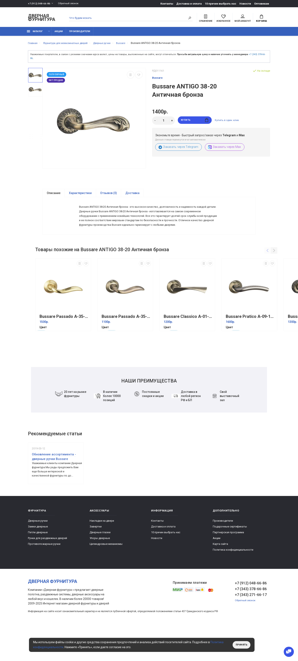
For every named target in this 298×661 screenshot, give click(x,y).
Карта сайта (220, 575)
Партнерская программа (228, 564)
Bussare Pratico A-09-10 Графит (250, 340)
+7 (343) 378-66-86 (251, 620)
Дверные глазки (100, 564)
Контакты (166, 3)
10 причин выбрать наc (220, 3)
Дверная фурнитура (41, 18)
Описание (53, 195)
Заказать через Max (224, 149)
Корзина (261, 19)
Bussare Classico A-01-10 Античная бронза (188, 340)
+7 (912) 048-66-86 (39, 3)
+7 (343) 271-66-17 (251, 626)
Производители (79, 33)
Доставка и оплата (189, 3)
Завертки (96, 558)
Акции (59, 33)
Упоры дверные (100, 569)
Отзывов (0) (108, 195)
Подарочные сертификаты (230, 558)
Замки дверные (38, 558)
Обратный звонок (70, 3)
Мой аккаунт (242, 19)
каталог (35, 33)
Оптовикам (261, 3)
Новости (245, 3)
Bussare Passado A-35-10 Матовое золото (64, 340)
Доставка (132, 195)
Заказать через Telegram (178, 149)
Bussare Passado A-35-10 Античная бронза (126, 340)
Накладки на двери (102, 552)
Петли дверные (38, 564)
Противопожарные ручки (44, 575)
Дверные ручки (38, 552)
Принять (240, 644)
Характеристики (80, 195)
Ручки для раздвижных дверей (47, 569)
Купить (194, 123)
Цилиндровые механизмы (106, 575)
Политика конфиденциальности (233, 581)
